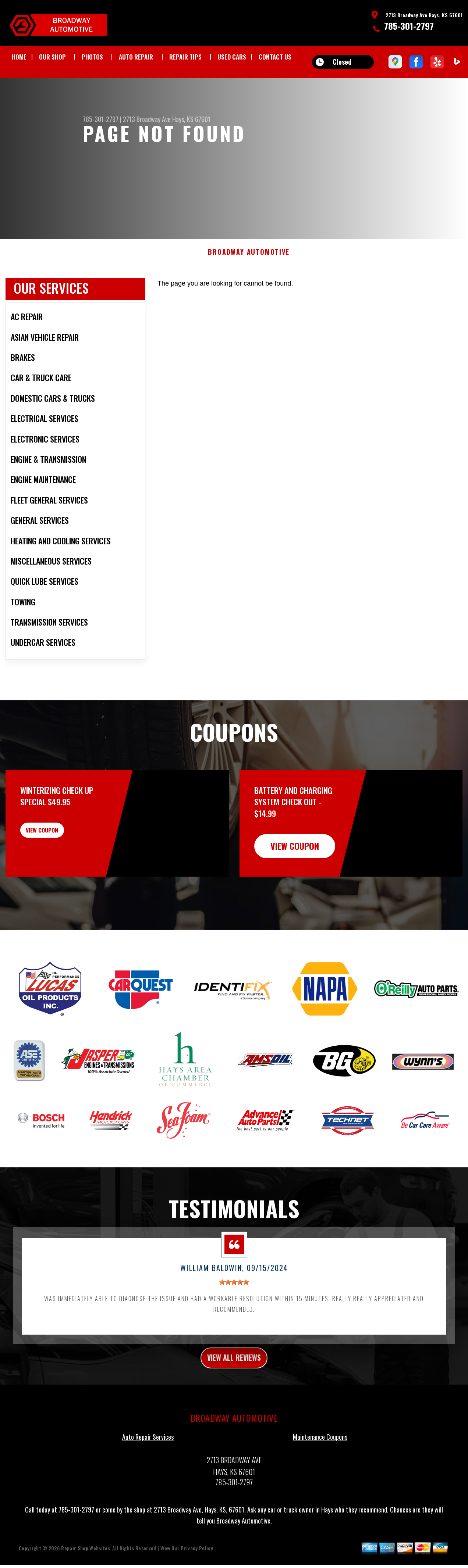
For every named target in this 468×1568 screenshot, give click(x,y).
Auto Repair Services (148, 1456)
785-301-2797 (409, 25)
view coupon (60, 849)
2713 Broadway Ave (147, 119)
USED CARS (231, 56)
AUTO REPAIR (136, 56)
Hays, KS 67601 (191, 119)
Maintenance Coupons (320, 1456)
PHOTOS (92, 56)
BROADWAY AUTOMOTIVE (248, 268)
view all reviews (234, 1374)
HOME (19, 56)
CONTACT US (275, 56)
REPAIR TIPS (185, 56)
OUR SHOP (52, 56)
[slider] (234, 1298)
